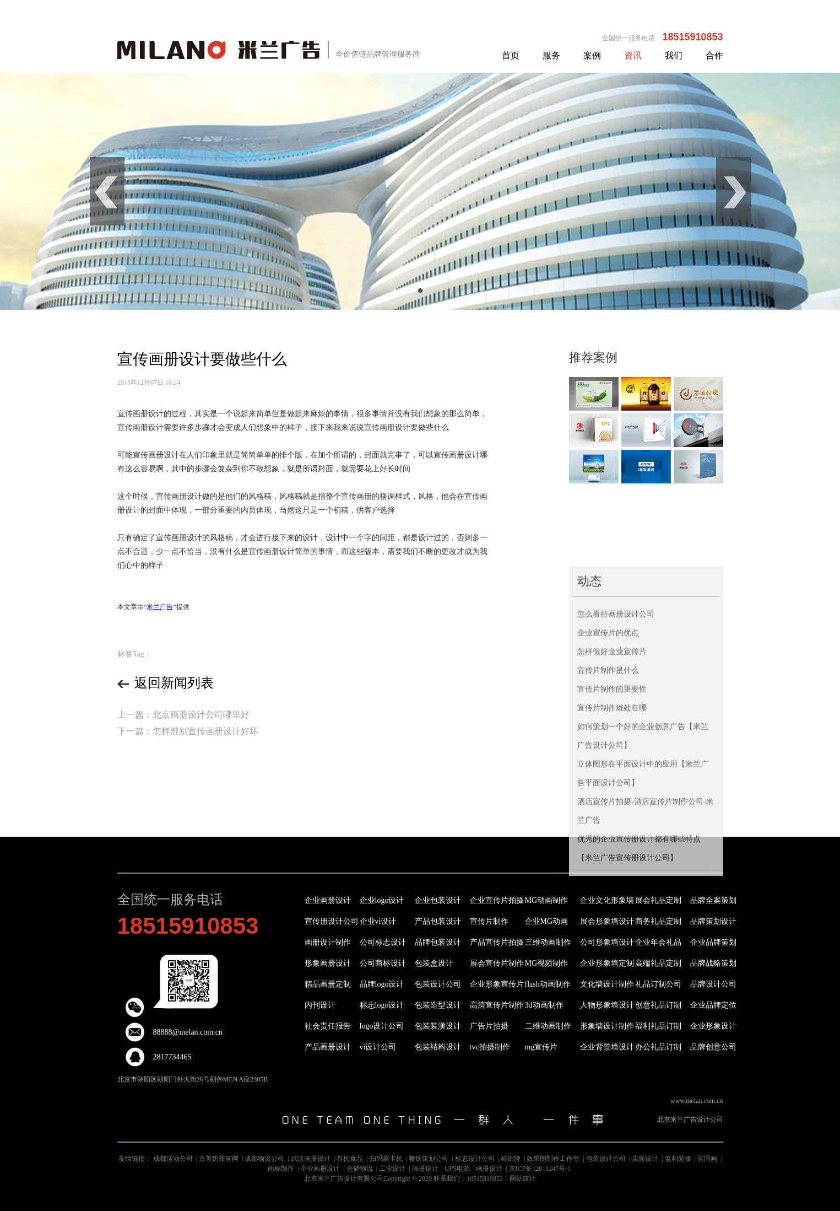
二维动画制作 (548, 1026)
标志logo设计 (382, 1005)
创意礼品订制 (658, 1005)
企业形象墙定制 (607, 963)
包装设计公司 (438, 984)
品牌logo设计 (382, 984)
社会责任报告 (328, 1026)
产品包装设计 (438, 921)
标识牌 (511, 1158)
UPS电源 (457, 1168)
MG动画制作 (546, 900)
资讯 (633, 55)
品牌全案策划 (713, 900)
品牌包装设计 (438, 942)
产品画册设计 (328, 1047)
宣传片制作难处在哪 (612, 797)
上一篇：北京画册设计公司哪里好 (183, 714)
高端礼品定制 (658, 963)
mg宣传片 (541, 1047)
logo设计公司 (382, 1026)
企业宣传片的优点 (608, 722)
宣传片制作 (489, 921)
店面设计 (645, 1158)
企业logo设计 (382, 900)
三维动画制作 (548, 942)
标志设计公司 (475, 1158)
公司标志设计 (383, 942)
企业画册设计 (328, 900)
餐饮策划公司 (428, 1158)
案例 (592, 55)
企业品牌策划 (713, 942)
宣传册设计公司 (332, 921)
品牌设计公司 (713, 984)
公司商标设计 (383, 963)
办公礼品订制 (658, 1047)
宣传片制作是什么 (608, 759)
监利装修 (678, 1158)
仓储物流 (359, 1168)
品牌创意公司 (713, 1047)
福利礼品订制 (658, 1026)
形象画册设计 (328, 963)
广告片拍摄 (489, 1026)
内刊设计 (320, 1005)
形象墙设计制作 (607, 1026)
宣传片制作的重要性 (612, 778)
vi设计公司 (378, 1047)
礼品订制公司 (658, 984)
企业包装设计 (438, 900)
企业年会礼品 (658, 942)
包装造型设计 (438, 1005)
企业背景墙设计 (607, 1047)
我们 (673, 55)
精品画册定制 (328, 984)
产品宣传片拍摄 (497, 942)
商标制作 (281, 1168)
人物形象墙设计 (607, 1005)
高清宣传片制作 (497, 1005)
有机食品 (350, 1158)
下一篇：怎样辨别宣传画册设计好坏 (187, 731)
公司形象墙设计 (607, 942)
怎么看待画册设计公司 (615, 703)
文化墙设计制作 (607, 984)
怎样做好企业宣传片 (612, 740)
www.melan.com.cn (696, 1101)
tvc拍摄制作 (490, 1047)
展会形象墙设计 (607, 921)
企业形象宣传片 (497, 984)
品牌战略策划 (713, 963)
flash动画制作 (548, 984)
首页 (510, 55)
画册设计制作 (328, 942)
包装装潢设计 (438, 1026)
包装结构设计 (438, 1047)
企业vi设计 (378, 921)
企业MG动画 (546, 921)
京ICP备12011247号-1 (540, 1168)
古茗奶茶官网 (219, 1158)
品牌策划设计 (713, 921)
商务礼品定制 (658, 921)
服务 (551, 55)
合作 (714, 55)
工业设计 (392, 1168)
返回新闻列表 (165, 683)
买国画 (707, 1158)
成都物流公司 (264, 1158)
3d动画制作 (544, 1005)
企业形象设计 (713, 1026)
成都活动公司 (173, 1158)
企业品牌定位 (713, 1005)
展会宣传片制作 (497, 963)
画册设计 (425, 1168)
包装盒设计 (434, 963)
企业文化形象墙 (607, 900)
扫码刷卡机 (386, 1158)
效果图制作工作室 (553, 1158)
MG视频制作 (546, 963)
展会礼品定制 (658, 900)
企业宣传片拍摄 (497, 900)
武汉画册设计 (310, 1158)
